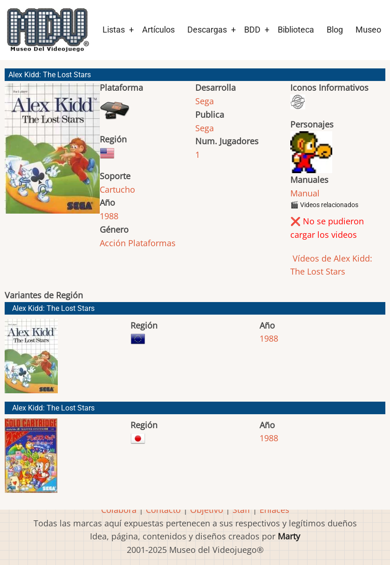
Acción (113, 243)
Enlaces (274, 509)
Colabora (119, 509)
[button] (52, 152)
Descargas (207, 29)
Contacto (163, 509)
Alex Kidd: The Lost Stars (53, 308)
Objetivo (206, 509)
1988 (109, 216)
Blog (335, 29)
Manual (305, 193)
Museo (368, 29)
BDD (252, 29)
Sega (204, 101)
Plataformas (152, 243)
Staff (241, 509)
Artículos (158, 29)
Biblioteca (296, 29)
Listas (114, 29)
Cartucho (117, 189)
